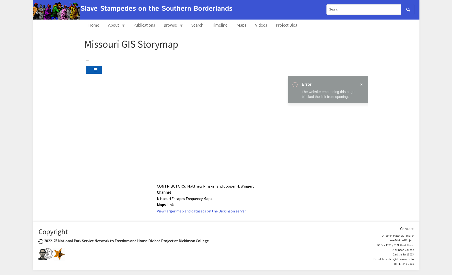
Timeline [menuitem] (220, 25)
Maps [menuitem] (241, 25)
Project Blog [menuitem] (286, 25)
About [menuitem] (115, 27)
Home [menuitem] (94, 25)
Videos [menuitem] (261, 25)
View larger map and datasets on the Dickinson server (201, 211)
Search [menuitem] (197, 25)
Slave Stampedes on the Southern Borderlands (156, 9)
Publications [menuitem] (144, 25)
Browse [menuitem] (171, 27)
